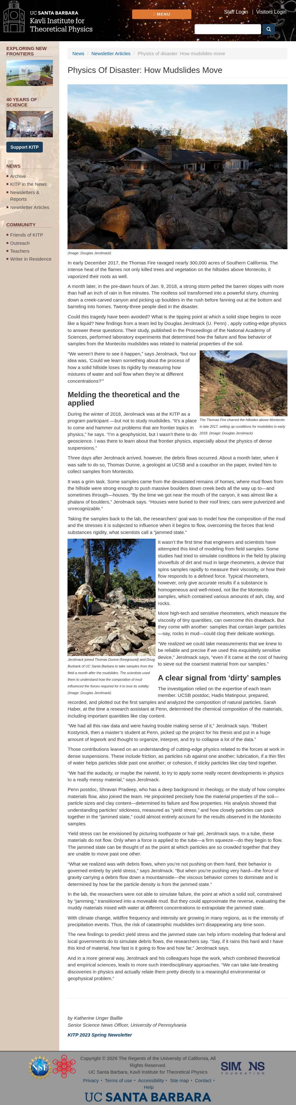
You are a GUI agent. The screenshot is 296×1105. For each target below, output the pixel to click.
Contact (203, 1080)
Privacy (91, 1080)
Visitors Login (271, 12)
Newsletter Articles (29, 207)
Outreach (20, 243)
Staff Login (236, 12)
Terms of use (118, 1080)
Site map (179, 1080)
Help (149, 1087)
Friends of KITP (26, 234)
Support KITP (24, 147)
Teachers (19, 251)
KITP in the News (28, 184)
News (78, 53)
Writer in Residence (31, 259)
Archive (18, 176)
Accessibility (151, 1080)
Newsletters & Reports (25, 196)
